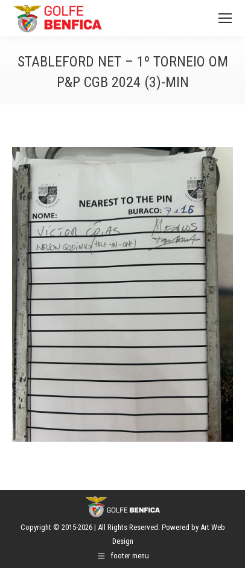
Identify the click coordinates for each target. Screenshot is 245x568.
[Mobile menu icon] (225, 18)
